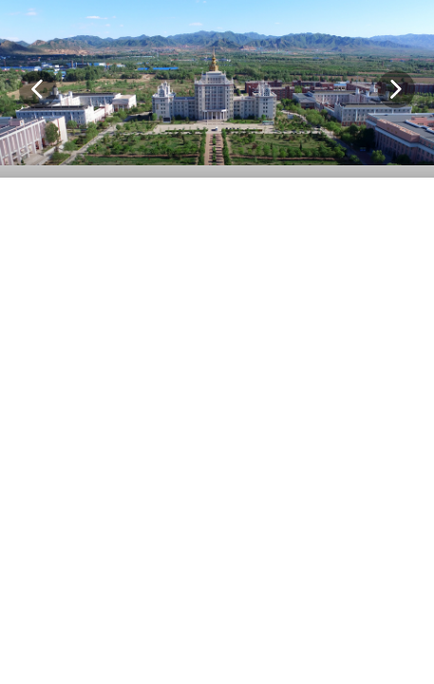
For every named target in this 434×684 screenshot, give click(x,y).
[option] (217, 89)
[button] (38, 89)
